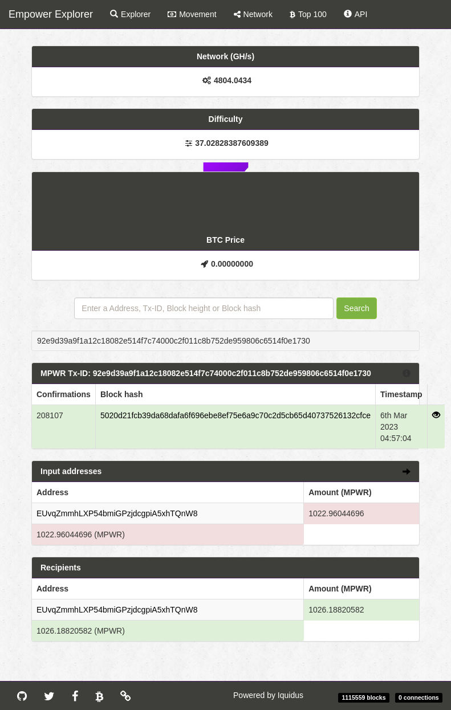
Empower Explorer (51, 14)
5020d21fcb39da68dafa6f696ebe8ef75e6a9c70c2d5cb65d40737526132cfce (235, 415)
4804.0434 (232, 80)
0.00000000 (232, 263)
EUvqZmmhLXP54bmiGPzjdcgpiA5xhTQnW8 (116, 513)
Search (356, 308)
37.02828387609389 (231, 143)
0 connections (419, 697)
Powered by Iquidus (268, 695)
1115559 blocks (363, 697)
